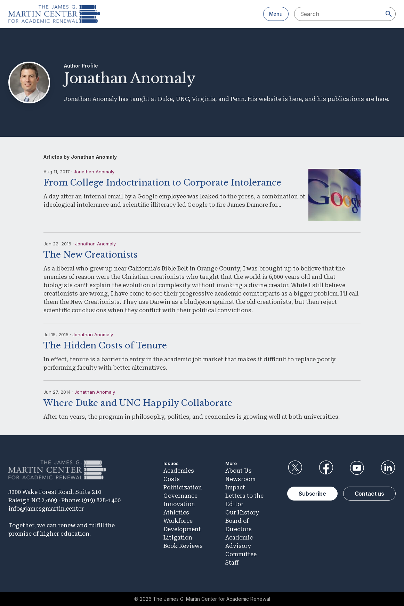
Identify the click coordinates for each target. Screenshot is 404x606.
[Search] (389, 14)
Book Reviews (183, 546)
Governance (180, 496)
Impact (235, 487)
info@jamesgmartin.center (46, 508)
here (295, 99)
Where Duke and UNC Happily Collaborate (137, 403)
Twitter (294, 467)
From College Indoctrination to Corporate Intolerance (162, 183)
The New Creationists (90, 255)
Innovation (179, 504)
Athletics (176, 512)
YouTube (357, 467)
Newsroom (240, 479)
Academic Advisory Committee (241, 546)
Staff (232, 562)
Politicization (182, 487)
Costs (171, 479)
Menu (276, 14)
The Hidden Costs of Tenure (105, 345)
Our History (242, 512)
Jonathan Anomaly (94, 171)
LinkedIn (388, 467)
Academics (178, 470)
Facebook (325, 467)
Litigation (177, 537)
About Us (238, 470)
